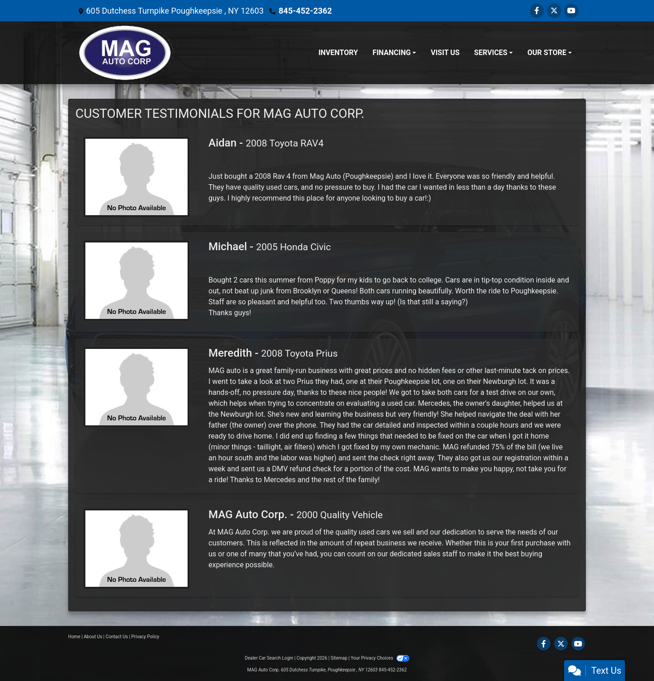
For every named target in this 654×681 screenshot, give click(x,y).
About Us (93, 636)
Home (74, 636)
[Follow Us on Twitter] (554, 11)
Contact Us (117, 636)
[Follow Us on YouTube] (571, 11)
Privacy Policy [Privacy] (145, 636)
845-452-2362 (305, 10)
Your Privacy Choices (380, 658)
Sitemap (339, 658)
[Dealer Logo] (125, 52)
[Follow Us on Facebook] (537, 11)
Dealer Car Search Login (269, 658)
